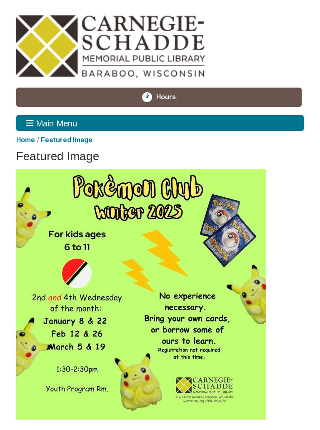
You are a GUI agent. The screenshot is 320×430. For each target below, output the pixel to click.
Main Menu (52, 123)
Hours (171, 97)
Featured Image (66, 139)
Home (25, 139)
